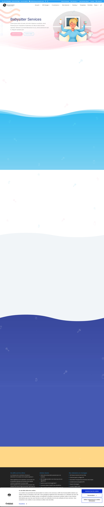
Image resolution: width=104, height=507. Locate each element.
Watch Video (28, 34)
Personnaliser (92, 495)
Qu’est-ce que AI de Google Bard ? (49, 483)
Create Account (16, 34)
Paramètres (22, 504)
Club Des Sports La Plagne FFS (77, 477)
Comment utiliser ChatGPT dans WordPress (51, 485)
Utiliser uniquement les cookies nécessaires (92, 500)
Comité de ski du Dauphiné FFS (77, 482)
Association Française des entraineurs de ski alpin (81, 479)
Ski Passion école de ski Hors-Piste (78, 475)
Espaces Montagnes (74, 484)
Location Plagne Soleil (75, 486)
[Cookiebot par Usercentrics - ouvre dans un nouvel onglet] (9, 504)
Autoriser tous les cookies (92, 491)
